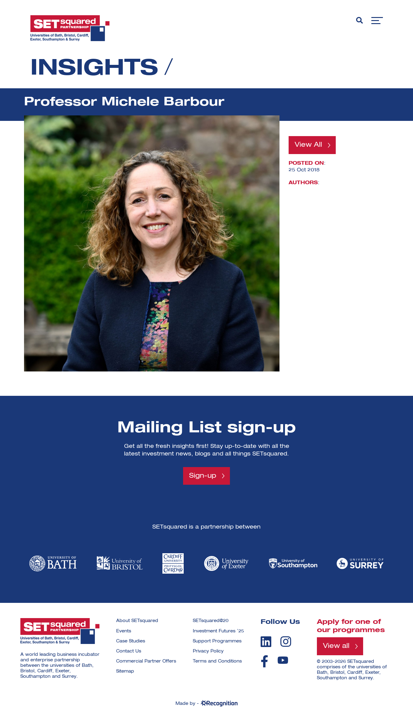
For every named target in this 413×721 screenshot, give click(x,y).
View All (308, 145)
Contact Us (128, 651)
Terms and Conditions (217, 661)
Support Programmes (217, 641)
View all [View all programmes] (336, 646)
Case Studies (130, 641)
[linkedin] (266, 641)
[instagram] (285, 641)
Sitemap (125, 671)
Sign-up (202, 476)
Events (123, 631)
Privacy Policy (208, 651)
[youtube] (282, 660)
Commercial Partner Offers (146, 661)
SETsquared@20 (210, 621)
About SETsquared (137, 621)
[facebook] (264, 661)
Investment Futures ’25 (218, 631)
